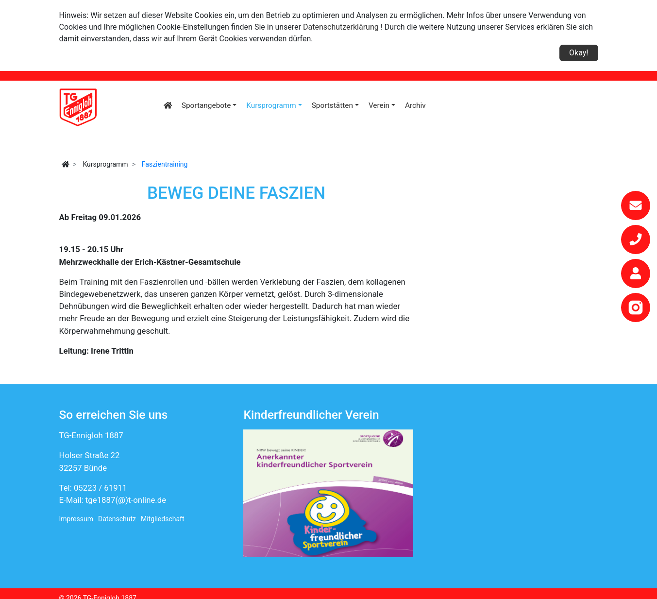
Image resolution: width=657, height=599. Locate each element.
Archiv (415, 105)
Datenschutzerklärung (341, 27)
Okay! (578, 52)
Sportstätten (332, 105)
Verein (379, 105)
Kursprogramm (271, 105)
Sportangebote (206, 105)
